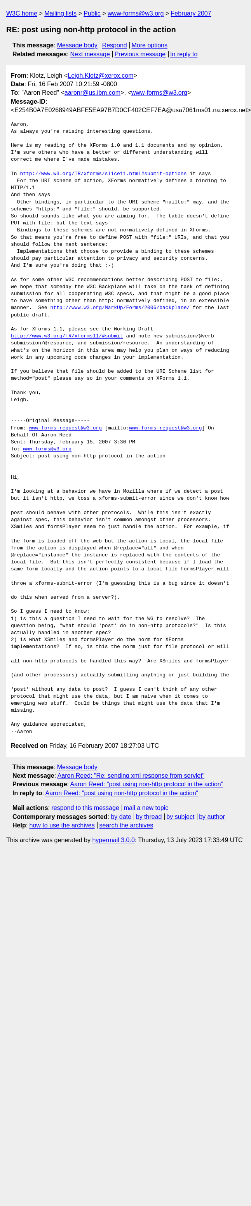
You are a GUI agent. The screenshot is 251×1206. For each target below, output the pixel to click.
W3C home (21, 13)
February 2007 (191, 13)
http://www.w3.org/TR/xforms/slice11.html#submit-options (103, 173)
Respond (114, 45)
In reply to (183, 54)
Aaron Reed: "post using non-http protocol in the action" (146, 784)
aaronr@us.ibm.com (92, 92)
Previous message (140, 54)
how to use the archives (62, 825)
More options (150, 45)
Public (92, 13)
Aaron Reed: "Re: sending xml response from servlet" (131, 775)
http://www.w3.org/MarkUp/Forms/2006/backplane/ (120, 307)
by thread (149, 816)
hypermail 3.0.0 (113, 840)
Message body (77, 45)
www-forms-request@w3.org (65, 428)
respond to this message (85, 808)
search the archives (126, 825)
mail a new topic (146, 808)
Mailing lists (60, 13)
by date (121, 816)
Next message (90, 54)
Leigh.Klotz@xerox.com (100, 75)
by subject (180, 816)
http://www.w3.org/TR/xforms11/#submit (67, 336)
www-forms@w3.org (136, 13)
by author (212, 816)
